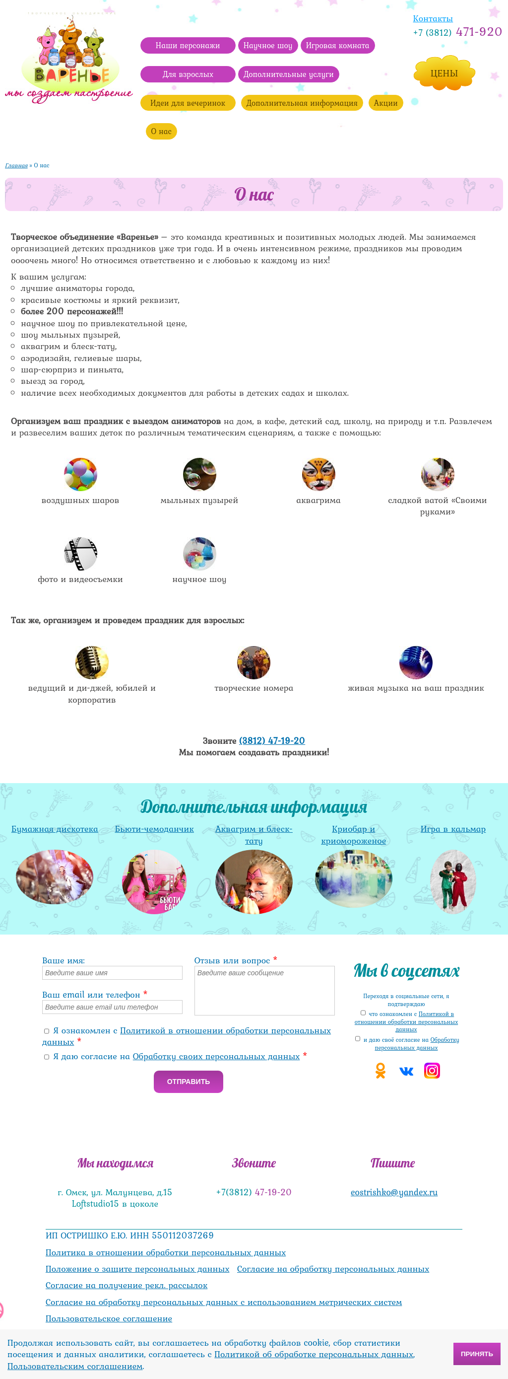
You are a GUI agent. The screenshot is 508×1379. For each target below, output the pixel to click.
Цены (444, 73)
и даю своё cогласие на (411, 1043)
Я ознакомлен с (186, 1035)
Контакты (433, 18)
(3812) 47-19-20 (272, 740)
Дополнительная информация (302, 103)
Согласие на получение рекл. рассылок (126, 1285)
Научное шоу (268, 45)
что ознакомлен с (406, 1022)
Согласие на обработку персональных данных (333, 1268)
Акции (386, 103)
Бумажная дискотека (54, 828)
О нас (161, 131)
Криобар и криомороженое (353, 834)
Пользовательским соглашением (74, 1366)
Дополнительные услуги (289, 74)
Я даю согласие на (181, 1056)
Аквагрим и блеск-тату (254, 834)
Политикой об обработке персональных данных (313, 1354)
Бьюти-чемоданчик (154, 828)
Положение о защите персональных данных (137, 1268)
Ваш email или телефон (95, 994)
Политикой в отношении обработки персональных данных (186, 1035)
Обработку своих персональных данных (216, 1056)
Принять (477, 1354)
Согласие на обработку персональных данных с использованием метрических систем (224, 1301)
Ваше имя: (63, 960)
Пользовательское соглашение (109, 1318)
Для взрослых (188, 74)
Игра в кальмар (453, 828)
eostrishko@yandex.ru (394, 1192)
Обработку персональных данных (417, 1043)
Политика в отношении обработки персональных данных (166, 1252)
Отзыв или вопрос (236, 960)
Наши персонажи (188, 45)
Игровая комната (338, 45)
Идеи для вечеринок (187, 103)
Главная (16, 165)
